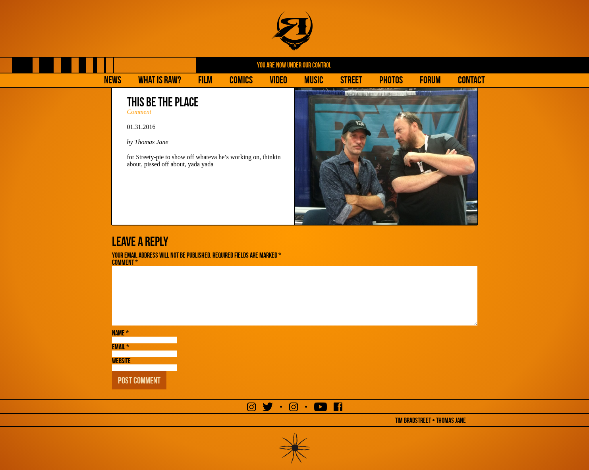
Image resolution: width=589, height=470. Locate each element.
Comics (241, 80)
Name (120, 333)
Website (121, 361)
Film (205, 80)
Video (278, 80)
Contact (471, 80)
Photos (391, 80)
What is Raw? (159, 80)
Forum (430, 80)
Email (120, 347)
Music (313, 80)
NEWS (112, 80)
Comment (139, 111)
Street (351, 80)
